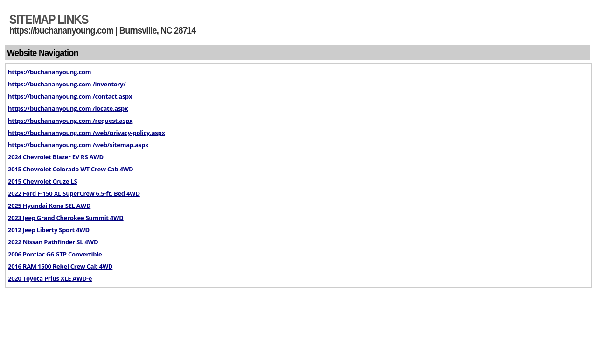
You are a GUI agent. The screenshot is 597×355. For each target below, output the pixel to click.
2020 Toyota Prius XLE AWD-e (50, 278)
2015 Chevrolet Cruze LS (42, 181)
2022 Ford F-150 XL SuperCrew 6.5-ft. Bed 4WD (74, 193)
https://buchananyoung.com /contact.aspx (70, 96)
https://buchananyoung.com (49, 72)
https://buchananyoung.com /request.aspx (70, 120)
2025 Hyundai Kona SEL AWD (49, 205)
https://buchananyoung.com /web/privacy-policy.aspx (86, 132)
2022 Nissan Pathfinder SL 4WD (53, 242)
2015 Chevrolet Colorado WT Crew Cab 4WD (70, 169)
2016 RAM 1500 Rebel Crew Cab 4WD (60, 266)
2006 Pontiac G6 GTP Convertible (55, 254)
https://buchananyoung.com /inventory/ (66, 84)
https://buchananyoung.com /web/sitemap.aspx (78, 145)
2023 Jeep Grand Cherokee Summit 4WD (66, 217)
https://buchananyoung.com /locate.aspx (68, 108)
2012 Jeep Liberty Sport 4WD (49, 230)
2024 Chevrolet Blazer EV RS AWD (56, 157)
